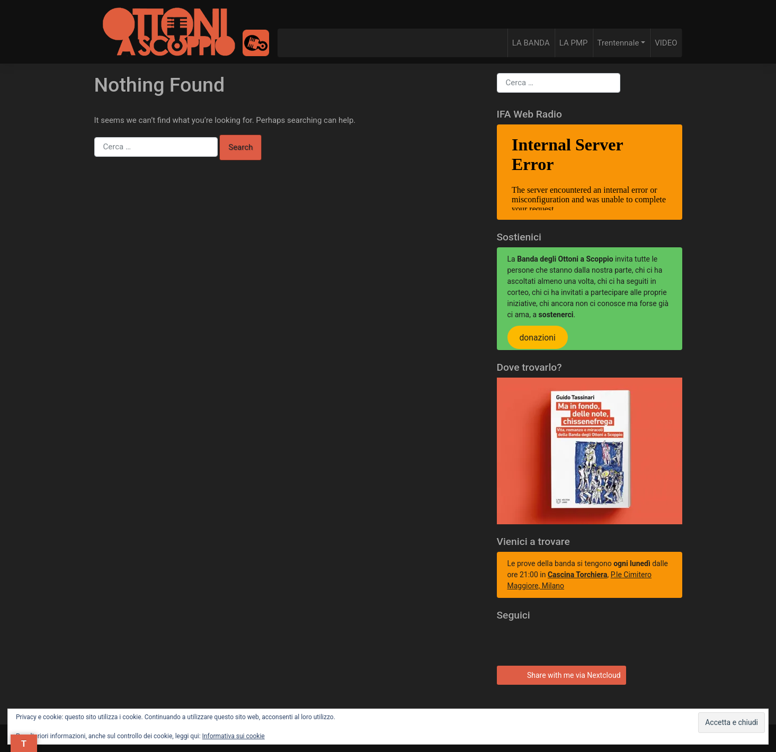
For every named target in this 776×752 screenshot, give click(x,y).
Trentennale (618, 43)
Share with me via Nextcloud (560, 674)
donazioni (537, 338)
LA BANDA (531, 43)
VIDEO (666, 43)
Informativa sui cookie (233, 736)
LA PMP (573, 43)
